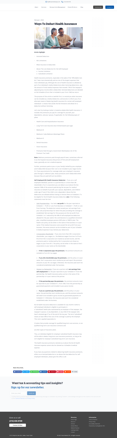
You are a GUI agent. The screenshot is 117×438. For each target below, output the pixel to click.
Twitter (26, 371)
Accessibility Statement (94, 423)
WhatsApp (34, 371)
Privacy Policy (92, 421)
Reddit (67, 371)
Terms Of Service (93, 419)
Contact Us (110, 7)
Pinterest (52, 371)
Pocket (60, 371)
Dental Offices (74, 426)
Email (74, 371)
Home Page (74, 419)
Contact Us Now (17, 425)
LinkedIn (43, 371)
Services (73, 423)
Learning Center (75, 430)
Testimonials (98, 7)
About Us (73, 421)
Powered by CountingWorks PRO (97, 426)
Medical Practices (75, 428)
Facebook (17, 371)
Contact (73, 432)
